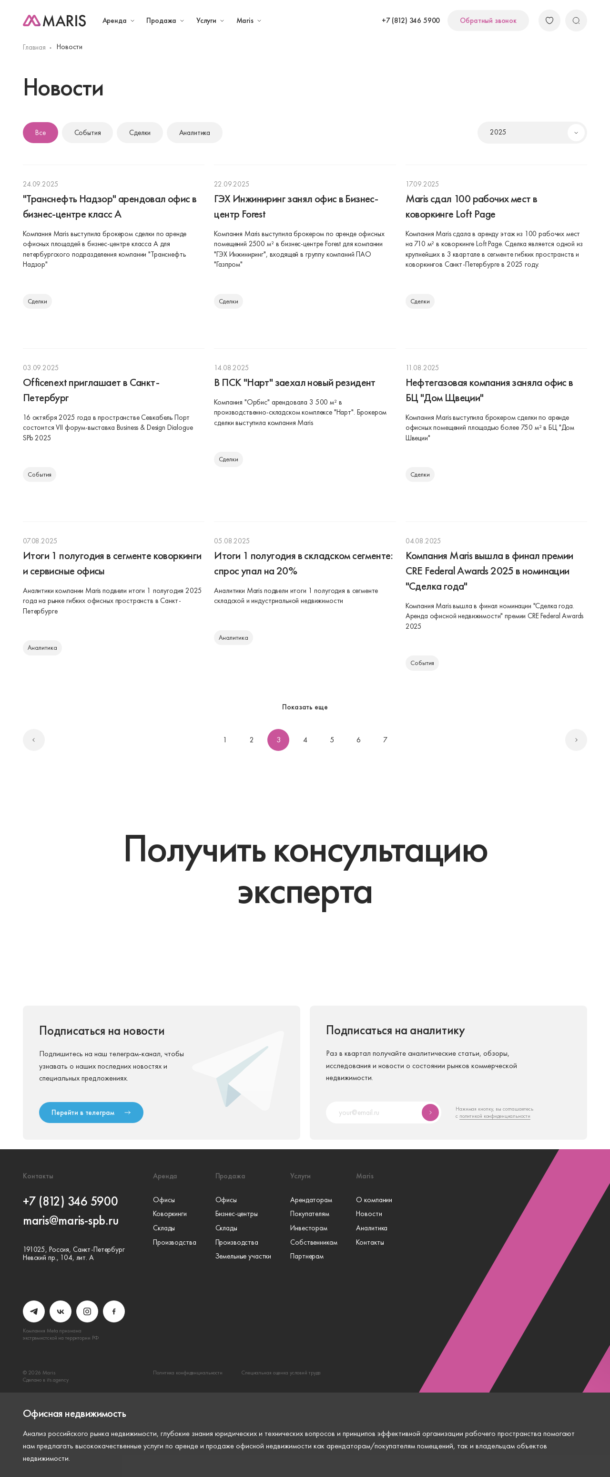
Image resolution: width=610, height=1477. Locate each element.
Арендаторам (311, 1200)
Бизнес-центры (236, 1214)
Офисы (163, 1200)
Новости (369, 1214)
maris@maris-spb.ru (70, 1220)
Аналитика (371, 1228)
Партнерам (307, 1256)
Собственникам (313, 1242)
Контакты (370, 1242)
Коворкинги (170, 1214)
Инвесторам (308, 1228)
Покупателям (309, 1214)
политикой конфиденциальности (494, 1116)
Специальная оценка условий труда (281, 1372)
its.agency (58, 1379)
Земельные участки (243, 1256)
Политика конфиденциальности (188, 1372)
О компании (374, 1200)
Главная (34, 47)
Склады (164, 1228)
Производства (174, 1242)
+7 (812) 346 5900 (411, 20)
